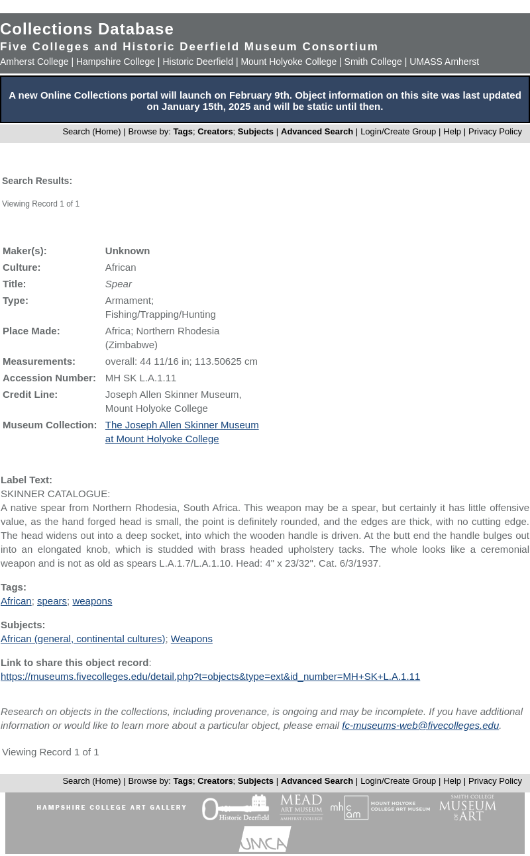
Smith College (373, 61)
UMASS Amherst (444, 61)
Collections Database (87, 29)
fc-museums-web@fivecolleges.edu (420, 725)
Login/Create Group (399, 131)
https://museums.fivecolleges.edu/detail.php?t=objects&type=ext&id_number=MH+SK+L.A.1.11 (210, 676)
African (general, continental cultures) (83, 638)
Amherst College (34, 61)
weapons (92, 600)
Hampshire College (115, 61)
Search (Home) (91, 131)
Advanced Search (317, 131)
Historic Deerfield (197, 61)
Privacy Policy (495, 131)
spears (52, 600)
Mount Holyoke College (288, 61)
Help (452, 131)
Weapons (192, 638)
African (16, 600)
